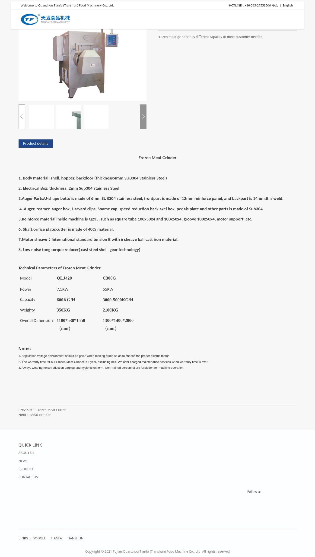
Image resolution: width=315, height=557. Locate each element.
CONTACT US (28, 477)
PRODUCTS (27, 469)
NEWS (23, 461)
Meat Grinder (40, 414)
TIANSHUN (75, 538)
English (288, 6)
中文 (275, 6)
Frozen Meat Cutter (51, 410)
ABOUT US (27, 452)
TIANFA (56, 538)
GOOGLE (39, 538)
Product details (35, 143)
